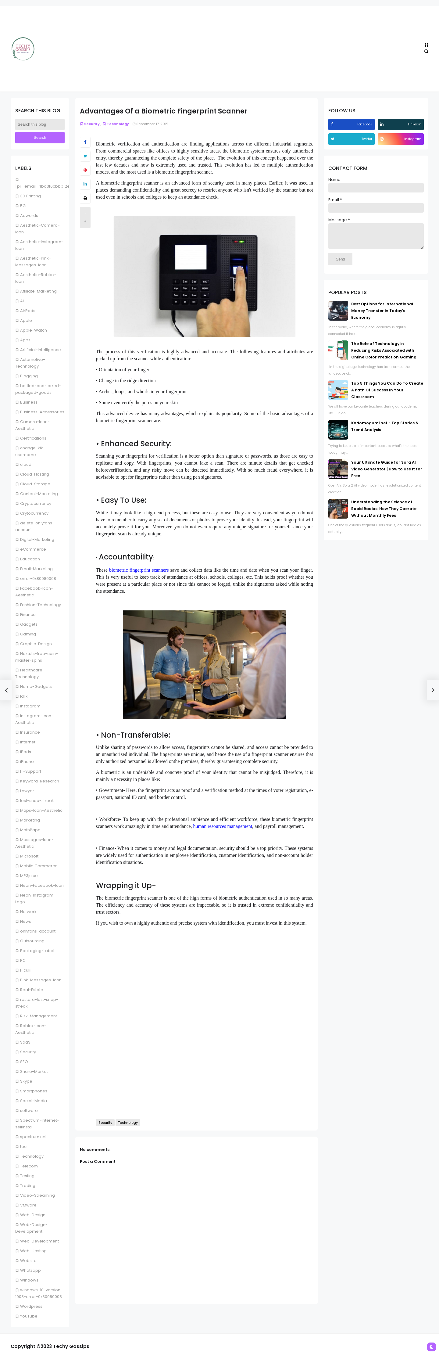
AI (22, 301)
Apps (25, 340)
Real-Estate (31, 990)
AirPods (27, 311)
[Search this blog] (40, 124)
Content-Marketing (39, 494)
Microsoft (29, 856)
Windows (29, 1280)
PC (23, 960)
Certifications (33, 438)
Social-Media (33, 1101)
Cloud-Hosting (34, 474)
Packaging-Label (37, 951)
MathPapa (30, 830)
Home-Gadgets (36, 686)
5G (23, 206)
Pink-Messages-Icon (41, 980)
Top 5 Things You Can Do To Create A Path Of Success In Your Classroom (387, 394)
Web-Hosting (33, 1251)
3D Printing (30, 196)
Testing (27, 1176)
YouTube (28, 1316)
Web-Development (39, 1241)
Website (28, 1261)
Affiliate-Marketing (38, 291)
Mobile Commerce (39, 866)
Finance (28, 614)
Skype (26, 1081)
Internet (27, 742)
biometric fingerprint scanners (139, 570)
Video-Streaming (37, 1195)
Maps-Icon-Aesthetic (41, 810)
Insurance (30, 732)
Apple (26, 320)
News (25, 921)
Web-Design (32, 1215)
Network (28, 912)
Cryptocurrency (35, 503)
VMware (28, 1205)
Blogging (29, 376)
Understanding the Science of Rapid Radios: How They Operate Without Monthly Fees (383, 513)
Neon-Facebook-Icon (42, 885)
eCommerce (33, 549)
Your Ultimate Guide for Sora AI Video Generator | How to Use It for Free (386, 473)
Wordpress (31, 1306)
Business (28, 402)
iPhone (27, 761)
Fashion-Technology (40, 605)
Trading (27, 1185)
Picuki (25, 970)
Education (30, 559)
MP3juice (29, 876)
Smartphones (33, 1091)
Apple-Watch (33, 330)
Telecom (29, 1166)
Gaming (28, 634)
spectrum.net (33, 1137)
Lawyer (27, 791)
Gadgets (28, 624)
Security (28, 1052)
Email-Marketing (36, 569)
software (29, 1110)
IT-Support (30, 771)
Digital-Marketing (37, 539)
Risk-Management (38, 1016)
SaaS (25, 1042)
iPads (25, 752)
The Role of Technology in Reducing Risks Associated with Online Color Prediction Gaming (383, 355)
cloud (25, 464)
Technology (32, 1156)
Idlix (23, 696)
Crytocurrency (34, 513)
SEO (24, 1062)
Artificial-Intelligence (40, 350)
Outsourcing (32, 941)
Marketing (30, 820)
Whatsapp (30, 1270)
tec (23, 1146)
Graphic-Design (36, 644)
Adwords (29, 215)
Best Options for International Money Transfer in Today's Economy (382, 315)
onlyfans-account (37, 931)
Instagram (30, 706)
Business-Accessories (42, 412)
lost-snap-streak (37, 801)
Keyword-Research (39, 781)
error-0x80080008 (38, 578)
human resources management (222, 826)
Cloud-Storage (35, 484)
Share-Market (34, 1071)
